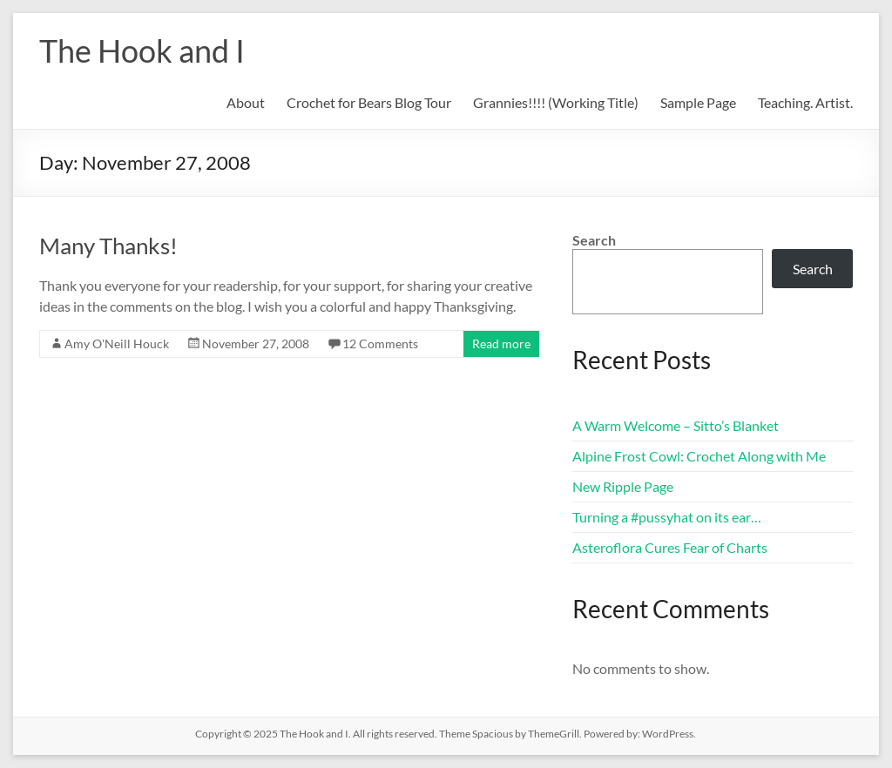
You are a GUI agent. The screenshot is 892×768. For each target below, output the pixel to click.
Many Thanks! (108, 245)
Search (594, 240)
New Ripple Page (622, 486)
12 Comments (380, 343)
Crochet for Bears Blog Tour (369, 102)
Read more (501, 343)
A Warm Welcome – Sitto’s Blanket (675, 425)
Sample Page (698, 102)
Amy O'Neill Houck (116, 343)
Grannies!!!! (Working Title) (556, 102)
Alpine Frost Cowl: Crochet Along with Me (699, 456)
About (245, 102)
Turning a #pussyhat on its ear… (666, 517)
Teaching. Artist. (805, 102)
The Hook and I (142, 50)
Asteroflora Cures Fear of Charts (669, 547)
